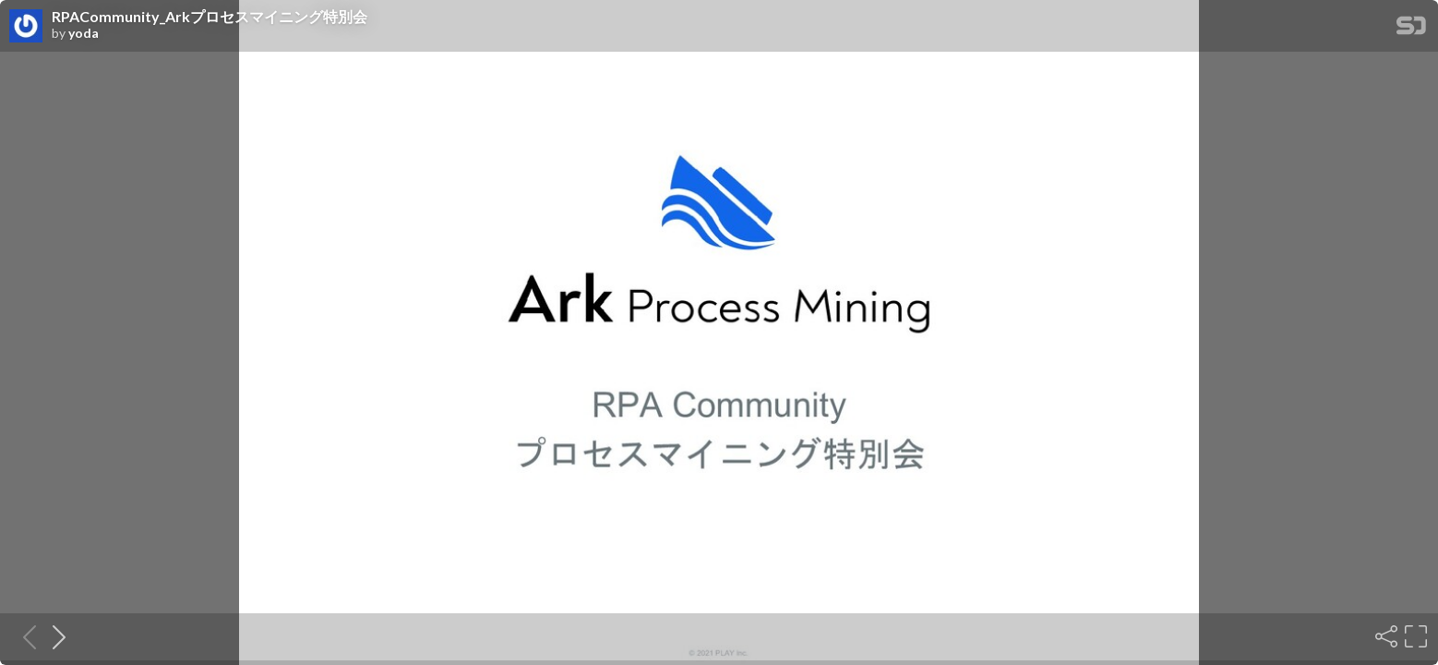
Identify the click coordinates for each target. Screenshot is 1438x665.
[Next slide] (53, 636)
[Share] (1384, 636)
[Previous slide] (24, 636)
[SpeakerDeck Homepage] (1411, 29)
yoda (83, 33)
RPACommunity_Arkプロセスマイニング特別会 (209, 16)
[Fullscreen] (1414, 636)
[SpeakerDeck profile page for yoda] (25, 26)
